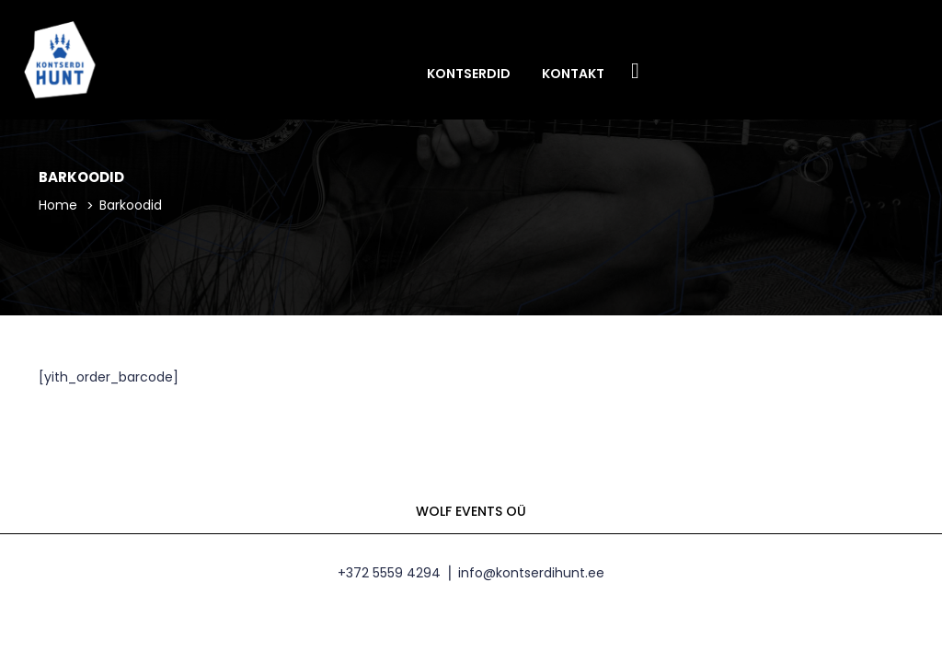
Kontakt (573, 73)
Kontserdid (469, 73)
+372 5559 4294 (389, 585)
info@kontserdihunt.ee (531, 585)
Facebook (635, 72)
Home (58, 218)
